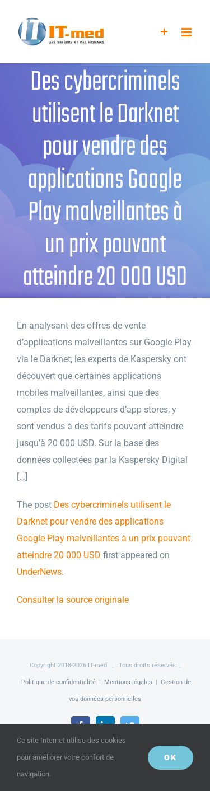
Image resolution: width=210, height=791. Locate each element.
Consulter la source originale (73, 600)
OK (170, 757)
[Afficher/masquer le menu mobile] (187, 32)
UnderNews (39, 572)
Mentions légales (128, 682)
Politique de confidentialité (58, 682)
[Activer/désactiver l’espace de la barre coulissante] (164, 32)
